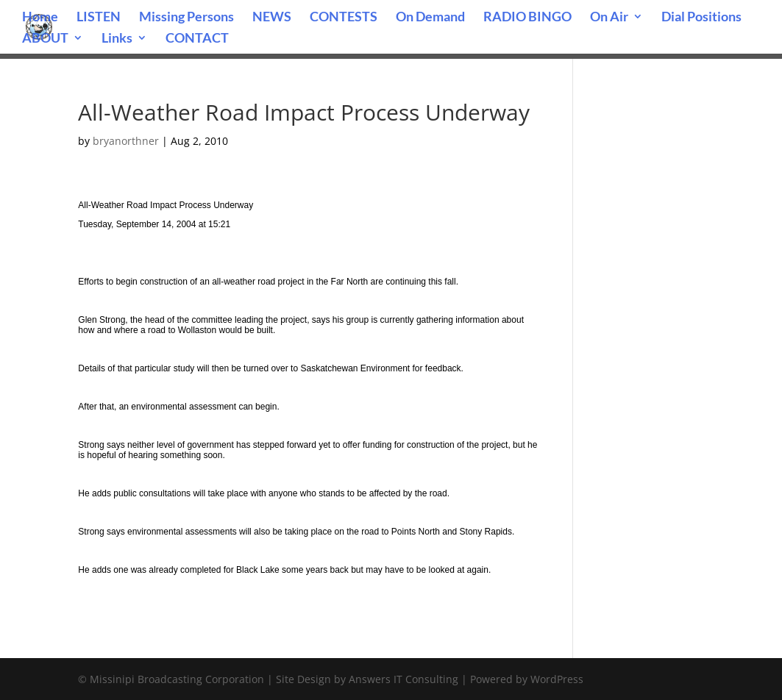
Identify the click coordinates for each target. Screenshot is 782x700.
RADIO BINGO (527, 17)
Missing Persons (186, 17)
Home (40, 17)
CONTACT (197, 39)
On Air (609, 17)
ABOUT (45, 39)
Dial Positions (701, 17)
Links (117, 39)
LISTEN (99, 17)
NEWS (271, 17)
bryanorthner (126, 141)
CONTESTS (343, 17)
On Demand (430, 17)
